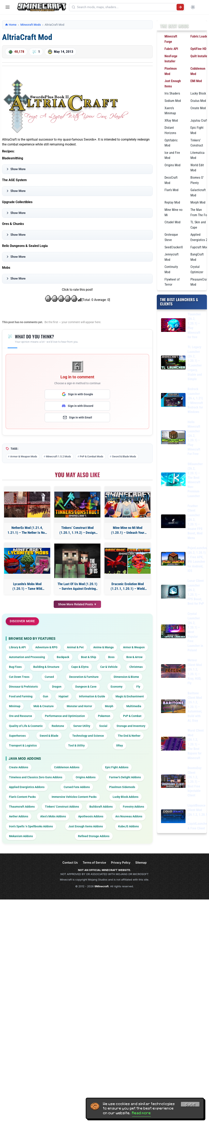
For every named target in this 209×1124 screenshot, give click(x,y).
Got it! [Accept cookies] (190, 1105)
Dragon (56, 686)
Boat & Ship (88, 657)
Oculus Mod (198, 101)
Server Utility (81, 726)
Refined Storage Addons (93, 836)
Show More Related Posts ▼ (77, 604)
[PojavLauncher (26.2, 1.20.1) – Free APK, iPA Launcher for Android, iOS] (173, 559)
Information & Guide (92, 696)
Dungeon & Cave (86, 686)
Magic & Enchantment (130, 696)
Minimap (14, 706)
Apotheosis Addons (90, 816)
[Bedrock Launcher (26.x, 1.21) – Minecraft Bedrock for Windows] (173, 400)
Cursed (49, 676)
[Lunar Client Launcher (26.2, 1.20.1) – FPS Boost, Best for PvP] (173, 592)
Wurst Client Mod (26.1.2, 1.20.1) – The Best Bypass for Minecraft (196, 744)
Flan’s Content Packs (22, 796)
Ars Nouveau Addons (128, 816)
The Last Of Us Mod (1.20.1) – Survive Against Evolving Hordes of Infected (77, 586)
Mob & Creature (43, 706)
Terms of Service (94, 862)
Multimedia (133, 706)
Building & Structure (46, 666)
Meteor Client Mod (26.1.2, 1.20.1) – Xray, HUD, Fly (195, 671)
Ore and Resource (20, 716)
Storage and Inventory (131, 726)
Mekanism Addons (21, 836)
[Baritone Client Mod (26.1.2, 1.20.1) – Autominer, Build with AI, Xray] (173, 707)
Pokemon (104, 716)
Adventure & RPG (46, 647)
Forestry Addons (133, 806)
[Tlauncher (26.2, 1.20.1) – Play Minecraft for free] (173, 326)
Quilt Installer (199, 56)
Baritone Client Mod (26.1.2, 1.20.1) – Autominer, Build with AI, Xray (195, 706)
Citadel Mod (172, 222)
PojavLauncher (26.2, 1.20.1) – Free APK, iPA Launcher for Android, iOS (197, 559)
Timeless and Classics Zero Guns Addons (35, 777)
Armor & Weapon (134, 647)
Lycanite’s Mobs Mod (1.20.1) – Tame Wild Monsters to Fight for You (27, 586)
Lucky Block (198, 93)
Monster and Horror (79, 706)
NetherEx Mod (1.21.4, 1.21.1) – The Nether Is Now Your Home (27, 530)
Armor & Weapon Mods (23, 456)
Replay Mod (172, 202)
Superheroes (17, 735)
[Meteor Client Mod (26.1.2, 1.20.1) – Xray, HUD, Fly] (173, 671)
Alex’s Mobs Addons (53, 816)
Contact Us (70, 862)
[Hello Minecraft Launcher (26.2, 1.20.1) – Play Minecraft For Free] (173, 438)
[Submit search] (180, 7)
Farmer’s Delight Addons (125, 777)
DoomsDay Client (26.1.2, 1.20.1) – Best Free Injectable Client (194, 781)
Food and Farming (20, 696)
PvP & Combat (132, 716)
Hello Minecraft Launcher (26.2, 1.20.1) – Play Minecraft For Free (194, 438)
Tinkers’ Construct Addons (62, 806)
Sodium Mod (173, 101)
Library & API (17, 647)
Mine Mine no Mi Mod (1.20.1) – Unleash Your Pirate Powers (127, 530)
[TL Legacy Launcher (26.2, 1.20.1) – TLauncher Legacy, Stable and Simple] (173, 363)
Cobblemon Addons (66, 767)
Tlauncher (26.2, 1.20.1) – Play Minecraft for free (194, 325)
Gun (45, 696)
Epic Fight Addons (116, 767)
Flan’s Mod (171, 190)
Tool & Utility (76, 745)
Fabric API (171, 49)
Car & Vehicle (109, 666)
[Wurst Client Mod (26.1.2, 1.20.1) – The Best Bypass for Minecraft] (173, 744)
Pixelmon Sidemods (122, 787)
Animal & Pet (75, 647)
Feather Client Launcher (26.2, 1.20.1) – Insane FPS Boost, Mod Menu (195, 522)
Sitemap (141, 862)
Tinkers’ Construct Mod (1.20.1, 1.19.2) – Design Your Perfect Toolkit (77, 530)
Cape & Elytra (80, 666)
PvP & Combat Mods (91, 456)
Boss (111, 657)
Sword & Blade (49, 735)
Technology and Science (88, 735)
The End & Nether (129, 735)
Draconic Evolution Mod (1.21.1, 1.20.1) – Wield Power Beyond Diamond (128, 586)
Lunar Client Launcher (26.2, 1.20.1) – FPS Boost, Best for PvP (196, 592)
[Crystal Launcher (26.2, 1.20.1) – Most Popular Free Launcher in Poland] (173, 632)
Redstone (58, 726)
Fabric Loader (199, 36)
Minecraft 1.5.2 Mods (58, 456)
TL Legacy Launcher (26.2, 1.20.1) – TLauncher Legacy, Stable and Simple (195, 363)
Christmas (136, 666)
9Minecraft (101, 886)
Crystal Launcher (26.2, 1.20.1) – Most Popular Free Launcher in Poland (195, 632)
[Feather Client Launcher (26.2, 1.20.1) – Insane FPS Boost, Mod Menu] (173, 522)
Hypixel (63, 696)
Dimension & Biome (126, 676)
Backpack (63, 657)
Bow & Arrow (134, 657)
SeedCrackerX (174, 247)
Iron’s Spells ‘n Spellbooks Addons (31, 826)
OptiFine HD (198, 49)
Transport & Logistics (23, 745)
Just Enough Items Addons (85, 826)
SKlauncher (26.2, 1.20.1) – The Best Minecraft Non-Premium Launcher (195, 480)
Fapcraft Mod (199, 247)
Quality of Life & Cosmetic (26, 726)
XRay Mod (171, 120)
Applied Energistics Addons (26, 787)
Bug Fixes (15, 666)
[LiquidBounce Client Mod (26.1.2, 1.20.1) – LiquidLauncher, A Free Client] (173, 817)
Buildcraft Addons (101, 806)
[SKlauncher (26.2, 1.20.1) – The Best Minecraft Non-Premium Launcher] (173, 480)
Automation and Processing (27, 657)
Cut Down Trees (19, 676)
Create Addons (18, 767)
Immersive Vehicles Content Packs (74, 796)
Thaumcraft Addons (22, 806)
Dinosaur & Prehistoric (23, 686)
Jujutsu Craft (199, 120)
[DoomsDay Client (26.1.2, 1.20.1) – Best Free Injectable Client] (173, 781)
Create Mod (198, 108)
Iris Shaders (172, 93)
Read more (141, 1113)
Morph (109, 706)
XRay (119, 745)
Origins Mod (172, 165)
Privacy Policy (120, 862)
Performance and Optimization (65, 716)
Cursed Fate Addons (77, 787)
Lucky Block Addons (125, 796)
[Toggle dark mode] (193, 7)
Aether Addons (18, 816)
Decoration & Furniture (84, 676)
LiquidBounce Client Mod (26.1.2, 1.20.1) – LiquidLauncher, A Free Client (198, 817)
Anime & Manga (103, 647)
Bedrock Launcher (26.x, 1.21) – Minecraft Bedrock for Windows (195, 400)
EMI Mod (196, 81)
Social (103, 726)
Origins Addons (86, 777)
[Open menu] (7, 7)
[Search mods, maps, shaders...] (126, 7)
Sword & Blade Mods (124, 456)
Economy (116, 686)
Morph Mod (197, 202)
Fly (138, 686)
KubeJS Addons (128, 826)
